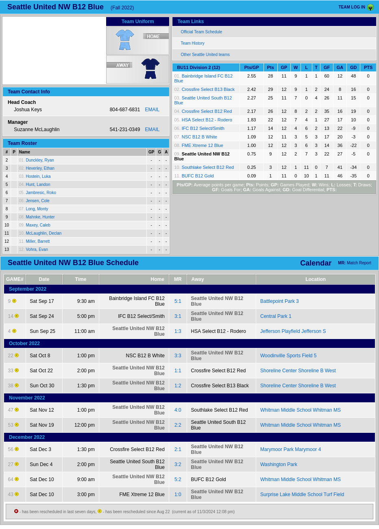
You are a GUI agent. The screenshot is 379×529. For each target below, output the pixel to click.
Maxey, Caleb (38, 225)
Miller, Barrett (38, 241)
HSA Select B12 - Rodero (207, 119)
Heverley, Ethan (40, 168)
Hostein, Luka (38, 176)
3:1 (177, 316)
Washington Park (278, 464)
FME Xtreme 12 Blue (202, 145)
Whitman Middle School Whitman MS (300, 410)
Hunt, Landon (38, 184)
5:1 (177, 301)
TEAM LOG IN (351, 7)
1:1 (177, 371)
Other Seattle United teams (205, 54)
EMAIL (152, 109)
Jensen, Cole (37, 201)
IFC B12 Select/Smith (203, 128)
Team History (192, 43)
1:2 (177, 386)
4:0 (177, 410)
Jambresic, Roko (41, 192)
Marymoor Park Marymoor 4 (290, 449)
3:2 (177, 464)
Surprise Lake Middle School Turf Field (302, 494)
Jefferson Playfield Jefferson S (293, 331)
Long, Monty (37, 209)
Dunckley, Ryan (40, 160)
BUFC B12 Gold (198, 175)
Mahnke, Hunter (40, 217)
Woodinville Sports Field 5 (288, 355)
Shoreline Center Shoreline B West (298, 371)
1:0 (177, 494)
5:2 (177, 479)
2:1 (177, 449)
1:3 (177, 331)
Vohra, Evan (37, 249)
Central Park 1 (276, 316)
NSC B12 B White (199, 136)
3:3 (177, 355)
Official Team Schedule (201, 32)
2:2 (177, 425)
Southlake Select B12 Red (208, 167)
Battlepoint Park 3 (279, 301)
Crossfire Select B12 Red (207, 111)
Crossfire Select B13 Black (208, 89)
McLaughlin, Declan (43, 233)
